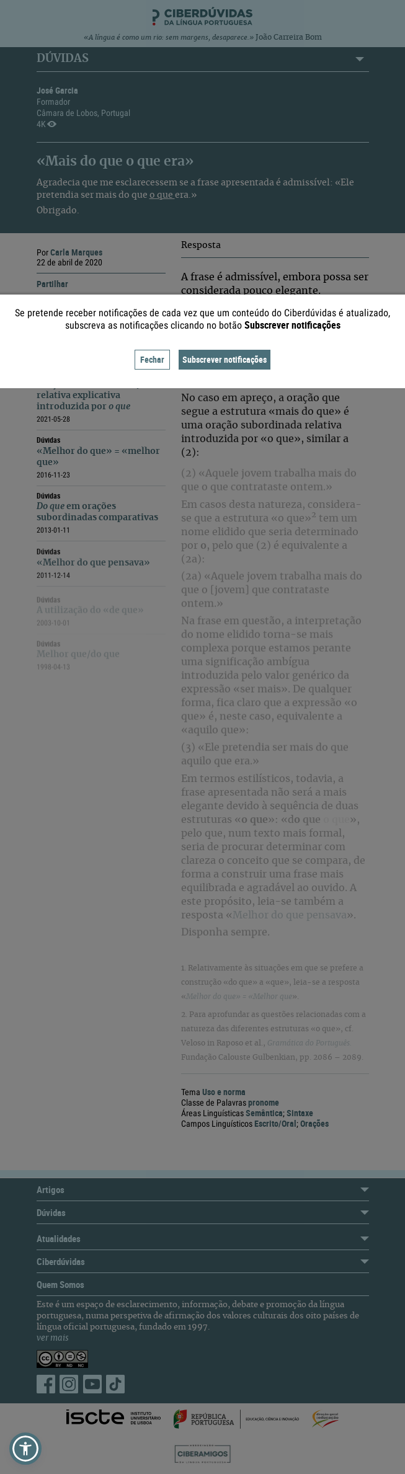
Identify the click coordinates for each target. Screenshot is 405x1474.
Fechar (152, 359)
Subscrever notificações (224, 359)
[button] (25, 1449)
